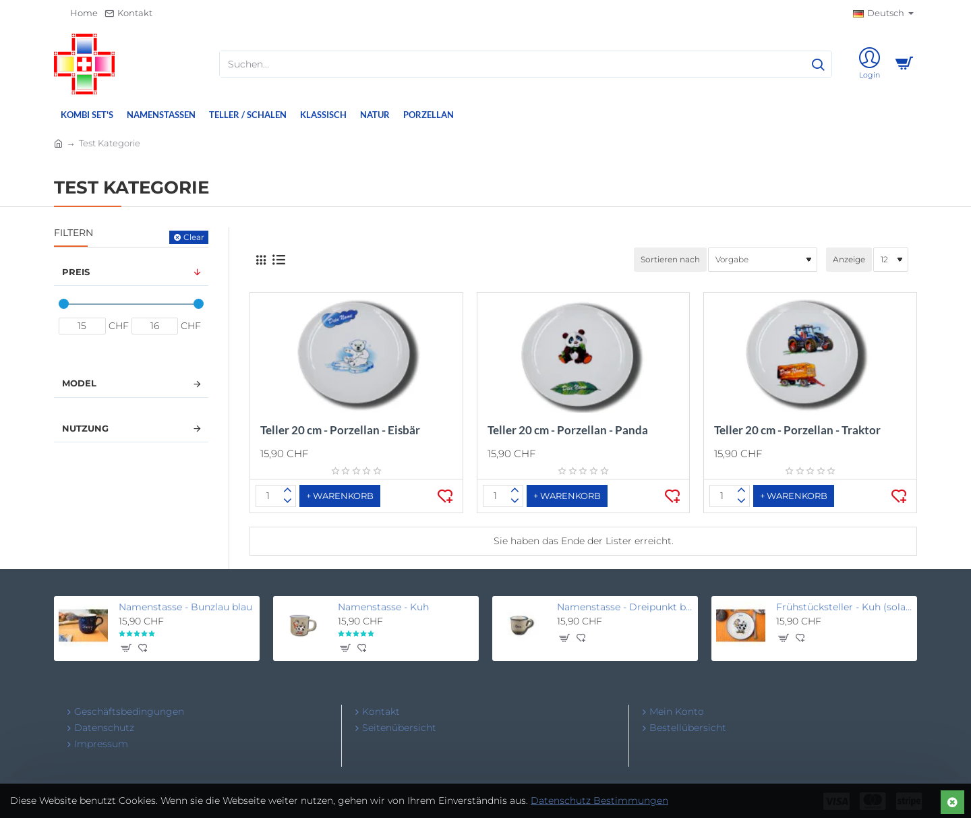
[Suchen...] (817, 64)
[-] (287, 501)
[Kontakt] (128, 13)
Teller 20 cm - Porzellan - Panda (568, 430)
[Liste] (278, 259)
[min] (82, 326)
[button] (339, 496)
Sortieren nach (670, 259)
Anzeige (849, 259)
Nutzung (85, 428)
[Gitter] (261, 260)
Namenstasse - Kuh (383, 607)
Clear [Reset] (193, 237)
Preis (76, 271)
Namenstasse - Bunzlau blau (185, 607)
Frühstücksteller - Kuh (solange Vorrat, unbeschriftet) (844, 607)
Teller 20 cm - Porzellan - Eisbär (340, 430)
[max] (155, 326)
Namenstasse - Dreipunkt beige (625, 607)
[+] (287, 491)
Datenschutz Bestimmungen (599, 800)
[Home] (77, 13)
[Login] (869, 64)
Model (79, 383)
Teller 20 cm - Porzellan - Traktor (797, 430)
